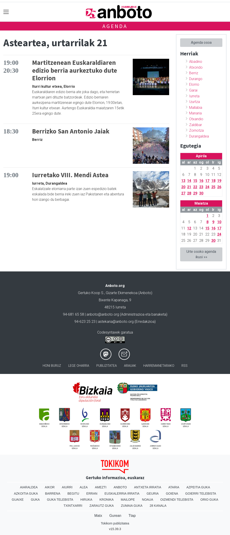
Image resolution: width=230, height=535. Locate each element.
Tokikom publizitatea (115, 523)
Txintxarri (73, 505)
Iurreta (194, 96)
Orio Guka (209, 499)
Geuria (153, 493)
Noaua (147, 499)
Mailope (128, 499)
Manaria (195, 113)
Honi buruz (52, 366)
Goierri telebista (200, 493)
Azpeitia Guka (198, 487)
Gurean (115, 516)
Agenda (115, 26)
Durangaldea (199, 136)
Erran (91, 493)
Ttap (132, 516)
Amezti (100, 487)
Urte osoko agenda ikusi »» (201, 254)
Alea (84, 487)
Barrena (52, 493)
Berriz (193, 73)
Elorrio (194, 84)
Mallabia (195, 107)
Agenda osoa (201, 42)
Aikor (50, 487)
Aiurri (67, 487)
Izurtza (194, 102)
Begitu (73, 493)
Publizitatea (106, 366)
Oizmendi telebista (176, 499)
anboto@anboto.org (102, 314)
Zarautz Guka (101, 505)
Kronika (107, 499)
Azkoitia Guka (26, 493)
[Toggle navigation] (6, 12)
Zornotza (196, 130)
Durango (195, 79)
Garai (193, 90)
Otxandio (196, 119)
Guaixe (18, 499)
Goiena (172, 493)
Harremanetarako (158, 366)
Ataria (173, 487)
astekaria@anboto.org (116, 321)
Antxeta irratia (147, 487)
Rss (184, 366)
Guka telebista (60, 499)
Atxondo (196, 67)
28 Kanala (158, 505)
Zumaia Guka (131, 505)
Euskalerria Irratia (121, 493)
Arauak (130, 366)
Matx (98, 516)
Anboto (120, 487)
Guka (35, 499)
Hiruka (86, 499)
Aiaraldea (29, 487)
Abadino (195, 61)
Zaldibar (195, 125)
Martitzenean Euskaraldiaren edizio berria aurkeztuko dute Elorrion (74, 70)
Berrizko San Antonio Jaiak (70, 131)
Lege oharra (78, 366)
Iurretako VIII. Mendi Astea (70, 175)
